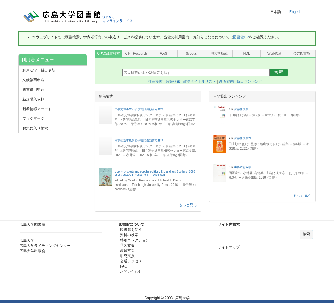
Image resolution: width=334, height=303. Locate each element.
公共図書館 (301, 53)
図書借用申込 (33, 89)
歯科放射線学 (242, 167)
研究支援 (127, 256)
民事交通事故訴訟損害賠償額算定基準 (139, 109)
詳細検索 (155, 81)
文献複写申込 (33, 80)
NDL (246, 53)
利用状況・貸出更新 (38, 70)
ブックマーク (33, 118)
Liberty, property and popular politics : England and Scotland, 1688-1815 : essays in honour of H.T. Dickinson (155, 173)
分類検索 (173, 81)
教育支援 (127, 250)
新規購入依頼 (33, 99)
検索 (278, 72)
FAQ (123, 266)
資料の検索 (129, 235)
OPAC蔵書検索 (108, 53)
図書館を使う (131, 230)
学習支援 (127, 245)
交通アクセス (131, 261)
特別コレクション (134, 240)
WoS (163, 53)
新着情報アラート (37, 109)
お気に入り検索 (35, 128)
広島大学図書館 (32, 224)
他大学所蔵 (219, 53)
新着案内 (226, 81)
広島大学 (27, 240)
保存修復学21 (243, 138)
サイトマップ (229, 247)
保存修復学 (241, 109)
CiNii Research (136, 53)
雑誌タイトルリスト (199, 81)
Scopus (191, 53)
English (295, 12)
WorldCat (274, 53)
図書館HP (241, 37)
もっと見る (188, 205)
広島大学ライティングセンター (45, 245)
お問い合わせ (131, 271)
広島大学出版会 (32, 251)
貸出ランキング (249, 81)
